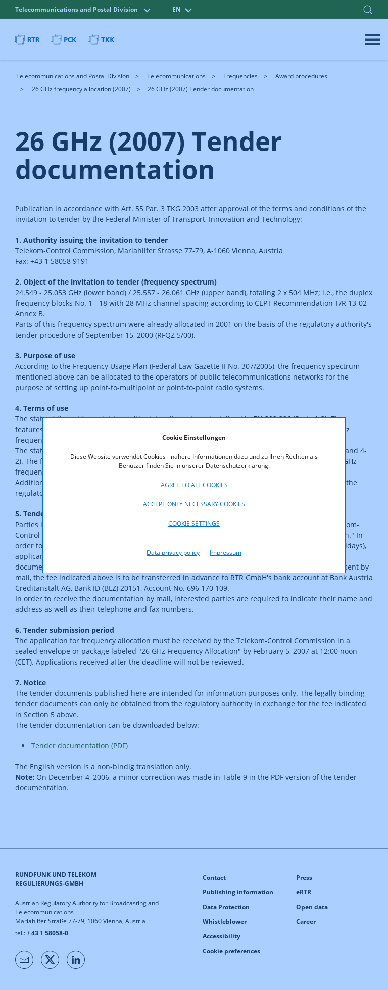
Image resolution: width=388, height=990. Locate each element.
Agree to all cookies (194, 485)
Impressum (225, 552)
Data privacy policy (173, 552)
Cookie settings (194, 523)
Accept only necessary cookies (194, 504)
